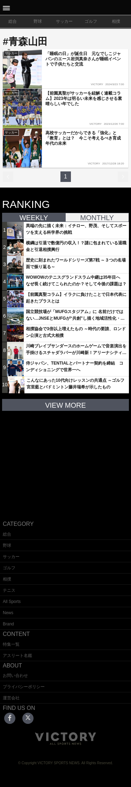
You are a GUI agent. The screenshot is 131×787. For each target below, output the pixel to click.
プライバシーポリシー (24, 686)
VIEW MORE (65, 405)
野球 (38, 21)
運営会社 (11, 698)
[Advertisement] (65, 460)
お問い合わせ (15, 675)
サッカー (64, 21)
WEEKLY (34, 218)
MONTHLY (97, 218)
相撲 (116, 21)
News (8, 612)
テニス (9, 590)
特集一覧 (11, 644)
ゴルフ (91, 21)
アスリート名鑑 (17, 655)
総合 (12, 21)
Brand (8, 624)
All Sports (12, 601)
